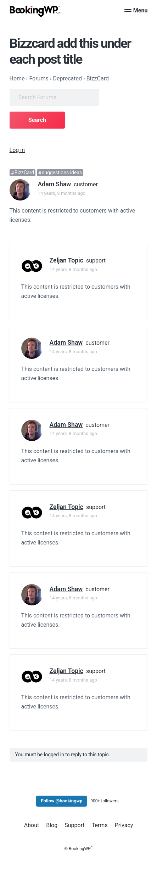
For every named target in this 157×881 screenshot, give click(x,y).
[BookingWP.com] (36, 11)
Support (74, 825)
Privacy (124, 825)
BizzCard (24, 173)
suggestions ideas (62, 173)
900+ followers (104, 800)
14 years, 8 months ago (61, 193)
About (31, 825)
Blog (51, 825)
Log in (17, 150)
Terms (100, 825)
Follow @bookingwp (61, 800)
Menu (136, 10)
